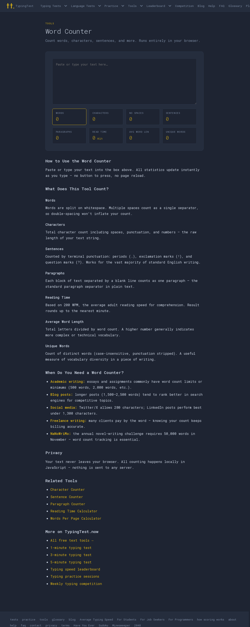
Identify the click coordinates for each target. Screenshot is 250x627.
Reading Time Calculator (73, 511)
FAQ (221, 6)
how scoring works (210, 619)
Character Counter (67, 489)
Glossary (235, 6)
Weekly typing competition (76, 583)
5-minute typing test (71, 562)
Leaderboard (155, 6)
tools (44, 619)
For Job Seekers (152, 619)
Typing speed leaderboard (75, 569)
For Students (126, 619)
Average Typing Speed (96, 619)
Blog (201, 6)
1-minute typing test (71, 547)
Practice (111, 6)
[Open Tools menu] (141, 5)
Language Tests (83, 6)
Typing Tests (50, 6)
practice (28, 619)
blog (72, 619)
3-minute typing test (71, 554)
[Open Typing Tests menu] (66, 5)
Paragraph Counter (67, 504)
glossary (58, 619)
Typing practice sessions (74, 576)
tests (14, 619)
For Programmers (181, 619)
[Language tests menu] (100, 5)
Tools (132, 6)
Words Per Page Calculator (75, 518)
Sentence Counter (66, 497)
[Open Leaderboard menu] (170, 5)
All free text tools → (72, 540)
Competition (184, 6)
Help (211, 6)
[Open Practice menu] (123, 5)
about (232, 619)
